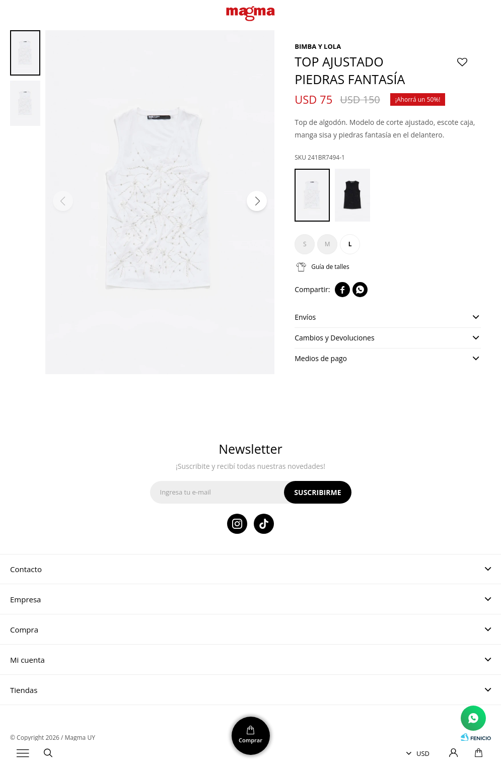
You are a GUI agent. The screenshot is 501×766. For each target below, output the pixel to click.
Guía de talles (330, 266)
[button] (257, 201)
